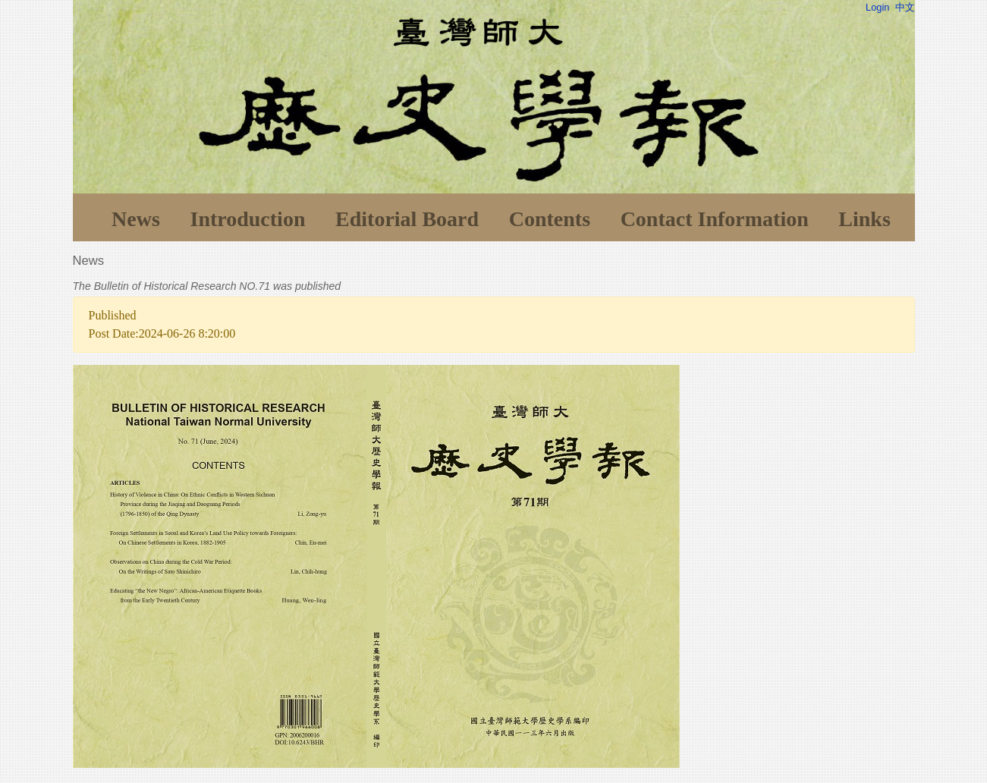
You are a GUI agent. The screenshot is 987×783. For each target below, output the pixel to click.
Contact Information (715, 219)
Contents (549, 219)
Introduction (247, 219)
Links (864, 219)
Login (877, 7)
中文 (905, 7)
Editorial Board (407, 219)
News (136, 219)
